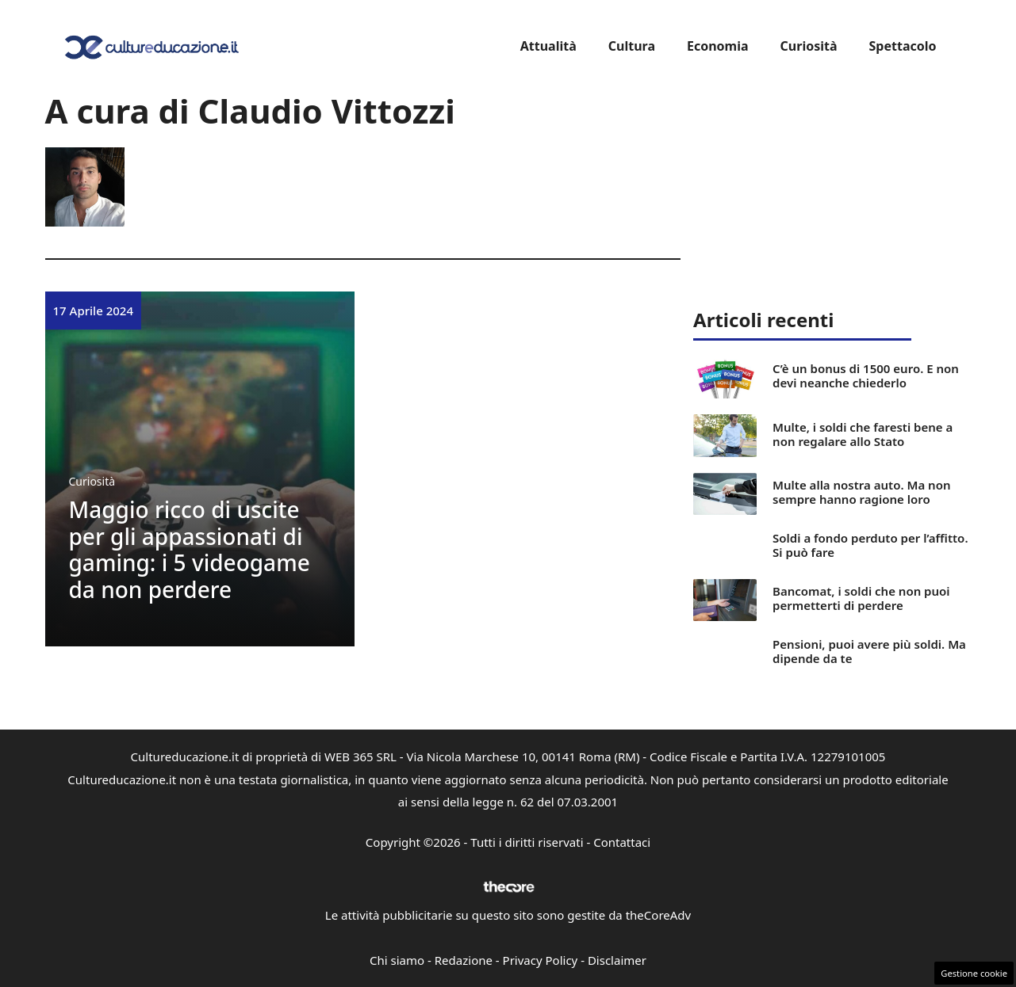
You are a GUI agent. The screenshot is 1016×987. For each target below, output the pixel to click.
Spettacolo (903, 46)
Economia (718, 46)
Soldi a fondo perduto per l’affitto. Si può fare (870, 545)
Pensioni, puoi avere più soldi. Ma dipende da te (869, 651)
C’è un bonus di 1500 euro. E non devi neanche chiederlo (866, 375)
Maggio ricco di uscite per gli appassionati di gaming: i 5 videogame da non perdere (189, 549)
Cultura (631, 46)
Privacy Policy (540, 960)
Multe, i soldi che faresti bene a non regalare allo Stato (863, 434)
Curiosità (809, 46)
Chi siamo (397, 960)
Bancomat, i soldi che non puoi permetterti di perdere (861, 598)
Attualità (548, 46)
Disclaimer (617, 960)
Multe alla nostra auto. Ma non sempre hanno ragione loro (861, 492)
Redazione (464, 960)
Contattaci (621, 842)
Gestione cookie (974, 973)
